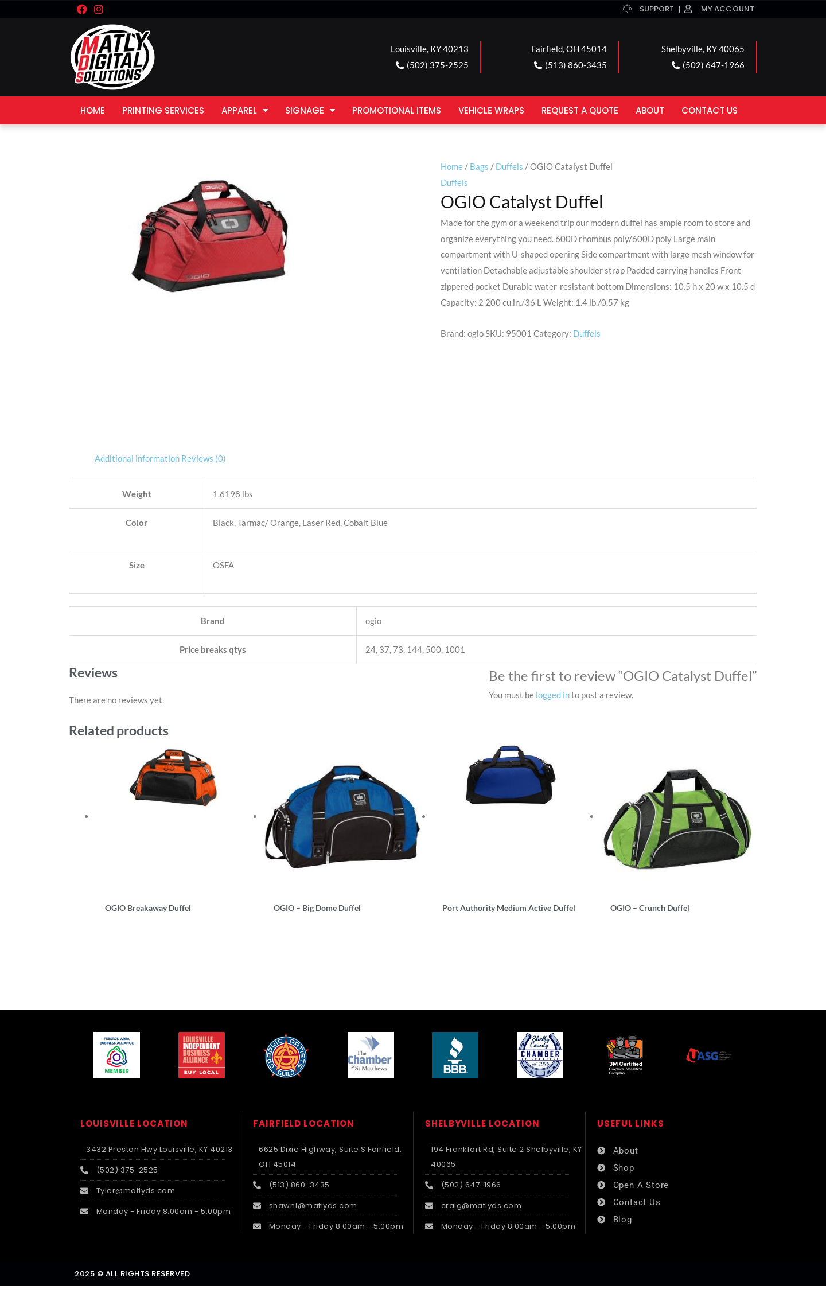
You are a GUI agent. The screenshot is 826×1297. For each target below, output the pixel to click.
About (650, 110)
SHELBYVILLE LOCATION (482, 1135)
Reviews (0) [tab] (203, 458)
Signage (310, 110)
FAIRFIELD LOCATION (303, 1135)
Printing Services (163, 110)
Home (92, 110)
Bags (479, 166)
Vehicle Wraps (491, 110)
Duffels (509, 166)
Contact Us (709, 110)
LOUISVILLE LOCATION (134, 1135)
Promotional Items (396, 110)
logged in (553, 695)
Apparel (244, 110)
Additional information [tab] (137, 458)
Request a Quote (579, 110)
